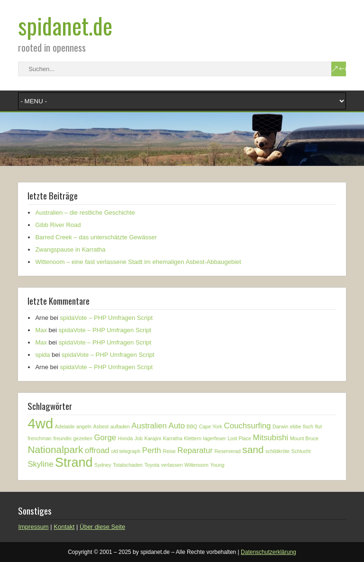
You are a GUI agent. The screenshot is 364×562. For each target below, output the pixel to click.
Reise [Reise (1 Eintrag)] (169, 451)
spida (42, 354)
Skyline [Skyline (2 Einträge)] (40, 464)
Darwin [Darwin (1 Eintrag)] (280, 426)
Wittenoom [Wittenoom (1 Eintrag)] (196, 465)
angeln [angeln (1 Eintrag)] (83, 426)
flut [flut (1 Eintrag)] (318, 426)
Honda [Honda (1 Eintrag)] (125, 438)
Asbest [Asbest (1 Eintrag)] (101, 426)
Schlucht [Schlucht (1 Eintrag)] (301, 451)
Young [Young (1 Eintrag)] (217, 465)
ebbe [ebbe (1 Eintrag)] (295, 426)
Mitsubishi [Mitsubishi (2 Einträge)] (271, 437)
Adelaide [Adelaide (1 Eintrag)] (64, 426)
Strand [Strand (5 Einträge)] (73, 462)
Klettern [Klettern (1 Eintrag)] (192, 438)
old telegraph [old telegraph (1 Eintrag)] (126, 451)
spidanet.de (65, 25)
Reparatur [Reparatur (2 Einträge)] (195, 450)
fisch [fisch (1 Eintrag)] (308, 426)
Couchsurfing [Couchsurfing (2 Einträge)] (247, 425)
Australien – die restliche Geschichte (85, 212)
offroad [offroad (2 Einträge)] (97, 450)
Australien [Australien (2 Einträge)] (149, 425)
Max (41, 330)
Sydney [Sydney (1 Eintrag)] (102, 465)
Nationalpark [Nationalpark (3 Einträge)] (55, 449)
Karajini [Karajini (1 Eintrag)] (153, 438)
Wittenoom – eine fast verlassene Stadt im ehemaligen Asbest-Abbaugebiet (138, 261)
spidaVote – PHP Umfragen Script (106, 317)
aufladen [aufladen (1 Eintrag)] (120, 426)
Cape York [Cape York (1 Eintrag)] (210, 426)
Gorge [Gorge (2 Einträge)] (105, 437)
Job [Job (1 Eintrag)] (139, 438)
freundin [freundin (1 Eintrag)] (62, 438)
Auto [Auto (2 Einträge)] (176, 425)
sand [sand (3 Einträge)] (253, 449)
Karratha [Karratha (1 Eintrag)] (172, 438)
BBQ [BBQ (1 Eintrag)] (192, 426)
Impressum (33, 526)
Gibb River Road (58, 224)
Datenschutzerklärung (268, 552)
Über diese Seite (102, 526)
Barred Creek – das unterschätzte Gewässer (96, 237)
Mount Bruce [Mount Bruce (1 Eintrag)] (304, 438)
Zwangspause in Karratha (70, 249)
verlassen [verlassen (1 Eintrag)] (172, 465)
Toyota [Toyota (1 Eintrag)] (152, 465)
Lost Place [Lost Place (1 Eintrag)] (239, 438)
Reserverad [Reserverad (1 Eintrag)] (228, 451)
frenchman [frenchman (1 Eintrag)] (39, 438)
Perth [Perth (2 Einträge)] (151, 450)
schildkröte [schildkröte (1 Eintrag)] (277, 451)
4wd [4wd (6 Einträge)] (40, 423)
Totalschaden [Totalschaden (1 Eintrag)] (128, 465)
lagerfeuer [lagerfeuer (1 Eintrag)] (214, 438)
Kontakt (64, 526)
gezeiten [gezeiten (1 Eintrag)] (82, 438)
